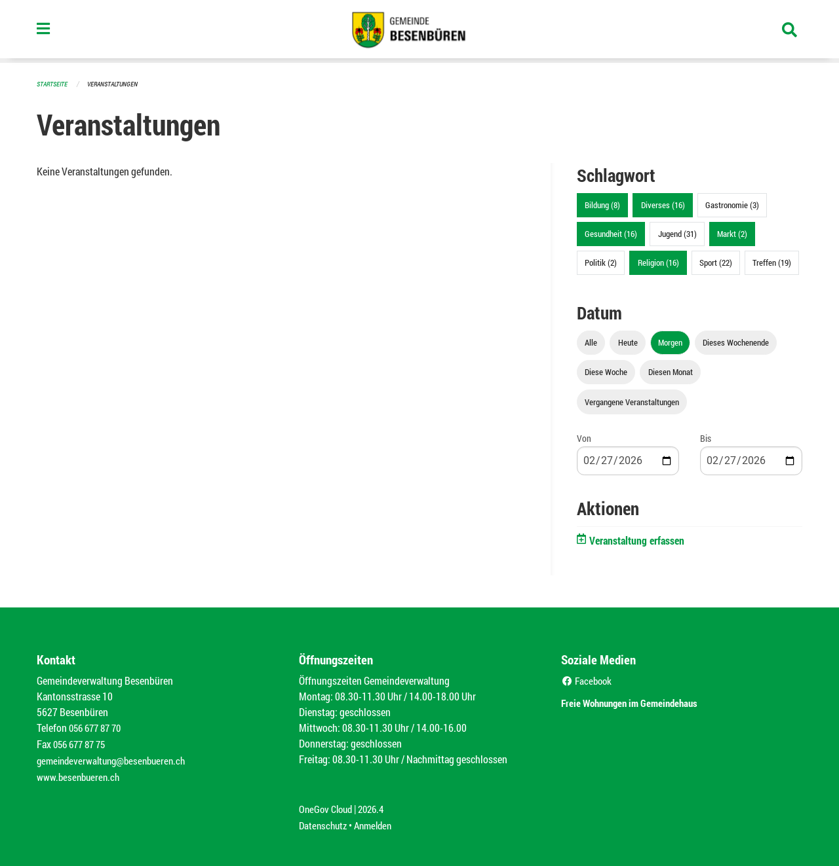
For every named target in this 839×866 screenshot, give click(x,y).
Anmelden (378, 821)
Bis (705, 437)
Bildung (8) (602, 204)
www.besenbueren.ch (80, 774)
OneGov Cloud (327, 805)
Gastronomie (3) (732, 204)
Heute (628, 341)
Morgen (670, 341)
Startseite (54, 83)
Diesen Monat (670, 371)
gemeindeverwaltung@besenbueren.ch (116, 758)
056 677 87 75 (82, 742)
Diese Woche (606, 371)
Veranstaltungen (118, 83)
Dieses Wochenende (736, 341)
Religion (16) (658, 262)
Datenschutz (324, 821)
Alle (591, 341)
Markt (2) (732, 233)
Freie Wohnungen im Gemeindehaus (648, 701)
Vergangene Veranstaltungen (632, 401)
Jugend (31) (677, 233)
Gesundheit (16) (611, 233)
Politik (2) (601, 262)
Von (584, 437)
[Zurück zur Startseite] (419, 31)
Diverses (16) (663, 204)
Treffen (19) (771, 262)
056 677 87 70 (98, 727)
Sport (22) (715, 262)
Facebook (588, 680)
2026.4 (376, 805)
